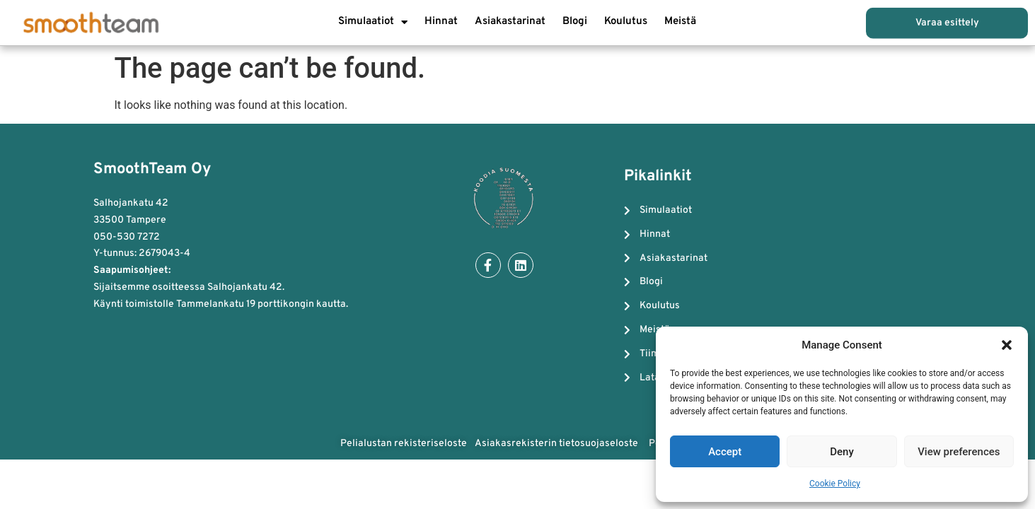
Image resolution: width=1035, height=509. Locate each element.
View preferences (959, 451)
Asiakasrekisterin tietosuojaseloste (557, 444)
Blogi (574, 21)
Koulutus (625, 21)
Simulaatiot (372, 22)
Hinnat (441, 21)
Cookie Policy (834, 483)
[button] (1007, 345)
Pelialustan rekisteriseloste (403, 444)
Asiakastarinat (510, 21)
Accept (724, 451)
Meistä (680, 21)
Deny (842, 451)
